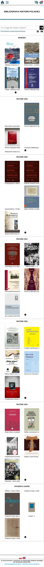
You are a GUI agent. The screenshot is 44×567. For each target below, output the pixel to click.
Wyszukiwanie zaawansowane (10, 31)
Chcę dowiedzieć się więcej (13, 564)
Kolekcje (22, 31)
